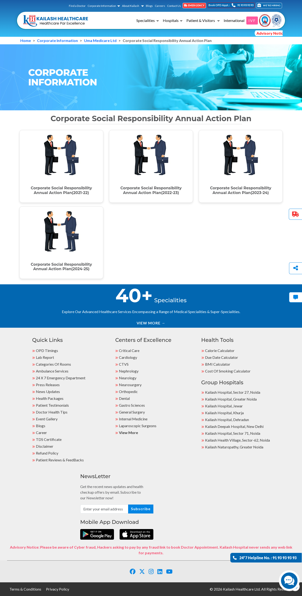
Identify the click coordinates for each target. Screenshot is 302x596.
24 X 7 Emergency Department (60, 378)
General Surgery (132, 412)
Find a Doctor (77, 6)
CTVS (124, 364)
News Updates (48, 391)
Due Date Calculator (221, 357)
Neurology (127, 378)
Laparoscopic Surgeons (137, 425)
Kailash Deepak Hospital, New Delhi (234, 426)
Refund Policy (47, 453)
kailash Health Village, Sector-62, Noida (237, 440)
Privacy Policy (57, 589)
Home (25, 40)
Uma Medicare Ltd (100, 40)
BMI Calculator (217, 364)
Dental (124, 398)
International (234, 20)
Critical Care (129, 350)
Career (41, 432)
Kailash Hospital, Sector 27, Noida (232, 392)
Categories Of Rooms (53, 364)
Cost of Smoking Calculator (228, 371)
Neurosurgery (130, 384)
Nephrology (128, 371)
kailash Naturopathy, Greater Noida (234, 447)
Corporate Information (102, 6)
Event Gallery (47, 419)
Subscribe (141, 508)
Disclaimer (44, 446)
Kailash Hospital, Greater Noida (231, 399)
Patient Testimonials (52, 405)
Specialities (145, 20)
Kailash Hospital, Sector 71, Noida (232, 433)
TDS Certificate (49, 439)
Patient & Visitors (201, 20)
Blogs (149, 6)
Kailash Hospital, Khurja (224, 412)
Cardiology (128, 357)
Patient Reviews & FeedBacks (60, 460)
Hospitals (171, 20)
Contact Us (174, 6)
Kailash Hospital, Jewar (224, 406)
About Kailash (131, 6)
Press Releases (48, 384)
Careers (160, 6)
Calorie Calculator (220, 350)
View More (128, 432)
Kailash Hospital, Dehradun (227, 419)
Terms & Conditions (25, 589)
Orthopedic (128, 391)
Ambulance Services (52, 371)
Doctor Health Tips (51, 412)
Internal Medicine (133, 419)
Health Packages (49, 398)
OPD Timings (47, 350)
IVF (252, 20)
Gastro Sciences (132, 405)
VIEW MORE (151, 323)
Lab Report (45, 357)
